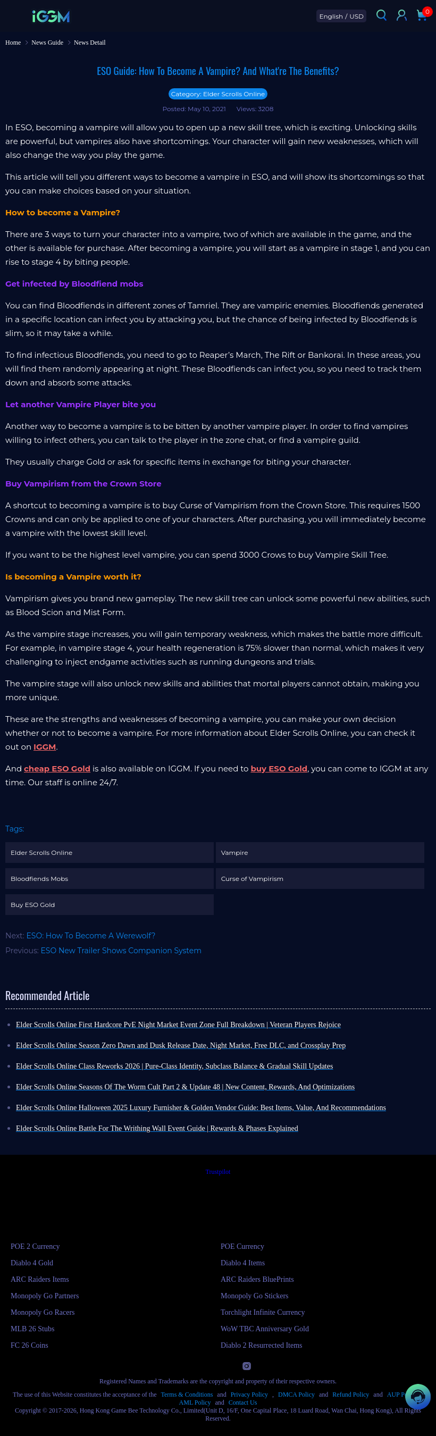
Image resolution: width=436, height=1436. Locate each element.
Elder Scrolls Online (41, 852)
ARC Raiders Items (40, 1279)
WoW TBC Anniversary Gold (265, 1329)
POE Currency (242, 1246)
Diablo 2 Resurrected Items (262, 1345)
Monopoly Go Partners (45, 1296)
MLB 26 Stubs (32, 1329)
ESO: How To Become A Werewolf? (90, 935)
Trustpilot (218, 1171)
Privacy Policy (249, 1394)
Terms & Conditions (187, 1394)
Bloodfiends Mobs (39, 879)
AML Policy (195, 1402)
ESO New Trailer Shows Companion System (121, 950)
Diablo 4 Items (243, 1263)
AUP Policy (402, 1394)
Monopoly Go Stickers (255, 1296)
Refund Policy (350, 1394)
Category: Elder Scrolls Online (218, 94)
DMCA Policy (296, 1394)
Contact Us (243, 1402)
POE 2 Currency (35, 1246)
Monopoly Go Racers (43, 1312)
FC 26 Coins (29, 1345)
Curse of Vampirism (252, 879)
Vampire (234, 852)
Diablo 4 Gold (32, 1263)
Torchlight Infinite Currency (263, 1312)
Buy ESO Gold (33, 905)
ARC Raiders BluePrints (257, 1279)
